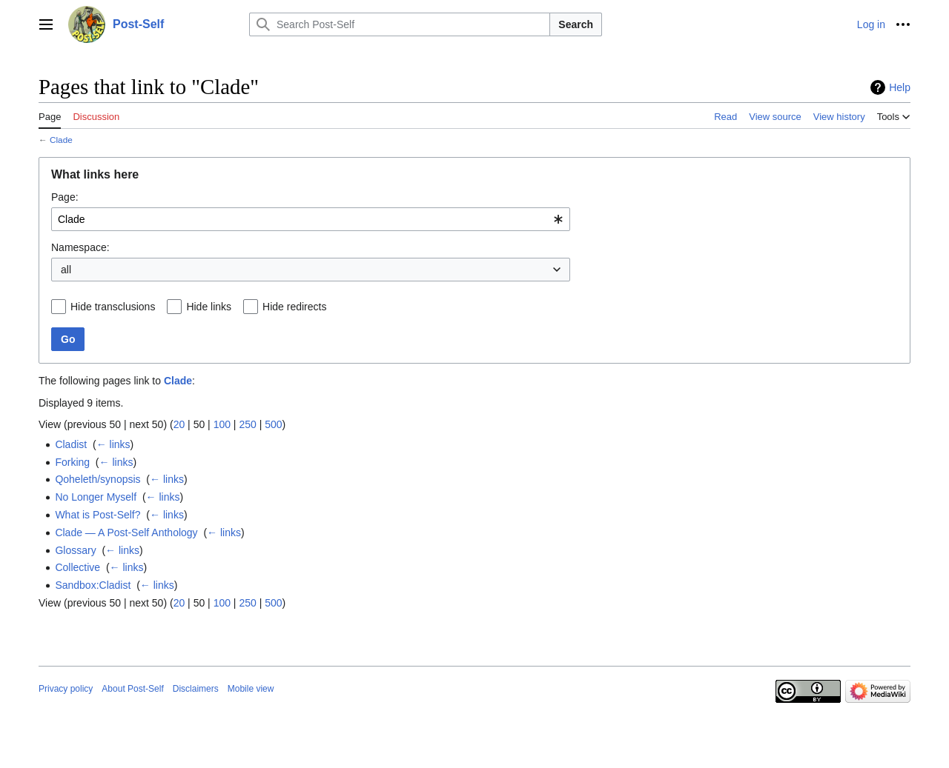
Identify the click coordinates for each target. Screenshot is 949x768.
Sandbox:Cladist (92, 585)
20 (179, 424)
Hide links (208, 307)
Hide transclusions (112, 307)
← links (113, 444)
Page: (65, 197)
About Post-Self (132, 689)
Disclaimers (196, 689)
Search (575, 24)
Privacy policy (66, 689)
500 (273, 424)
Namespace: (80, 247)
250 (247, 424)
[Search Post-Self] (399, 24)
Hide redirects (294, 307)
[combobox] (310, 219)
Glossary (75, 550)
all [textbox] (66, 270)
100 (222, 424)
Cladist (71, 444)
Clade (61, 139)
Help (899, 87)
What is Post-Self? (97, 515)
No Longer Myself (95, 497)
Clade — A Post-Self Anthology (126, 532)
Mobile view (251, 689)
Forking (72, 462)
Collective (77, 567)
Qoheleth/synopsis (97, 479)
